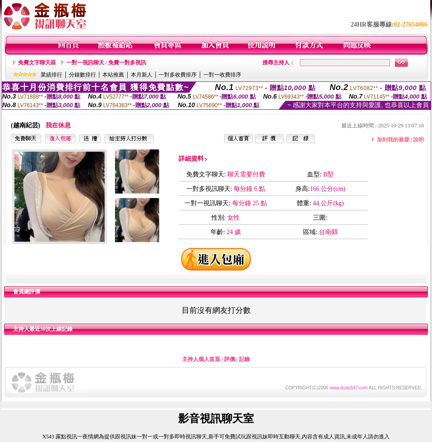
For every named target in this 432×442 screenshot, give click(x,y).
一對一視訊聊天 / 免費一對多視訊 (106, 62)
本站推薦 (113, 75)
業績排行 (51, 75)
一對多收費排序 (178, 75)
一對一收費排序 (222, 75)
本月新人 (141, 75)
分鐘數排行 (82, 75)
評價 (229, 359)
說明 (418, 139)
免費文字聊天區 (37, 62)
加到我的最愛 (393, 139)
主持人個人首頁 (201, 359)
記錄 (244, 359)
